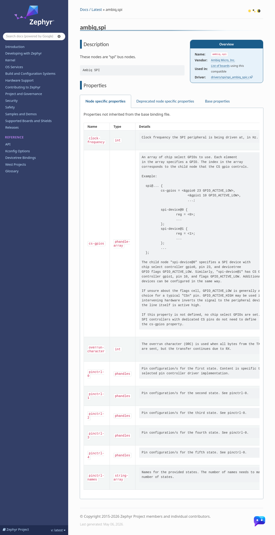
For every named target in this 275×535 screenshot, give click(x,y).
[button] (59, 36)
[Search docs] (34, 36)
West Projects (15, 164)
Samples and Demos (21, 114)
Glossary (11, 171)
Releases (12, 127)
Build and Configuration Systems (30, 73)
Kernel (10, 60)
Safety (10, 107)
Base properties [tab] (217, 101)
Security (11, 100)
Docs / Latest (91, 9)
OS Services (14, 67)
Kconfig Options (17, 151)
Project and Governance (23, 94)
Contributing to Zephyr (22, 87)
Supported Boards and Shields (28, 121)
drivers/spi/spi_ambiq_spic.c (230, 77)
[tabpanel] (171, 303)
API (7, 144)
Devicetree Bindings (20, 157)
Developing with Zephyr (23, 53)
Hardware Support (19, 80)
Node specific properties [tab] (105, 101)
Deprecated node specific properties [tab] (165, 101)
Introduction (15, 47)
